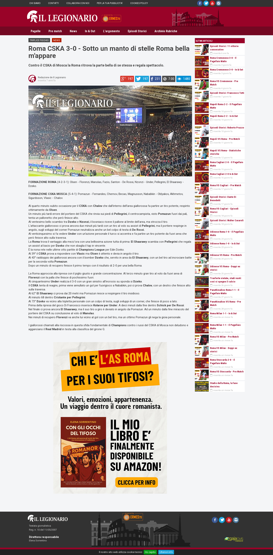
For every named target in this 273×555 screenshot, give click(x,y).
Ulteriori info (166, 552)
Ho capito (150, 552)
